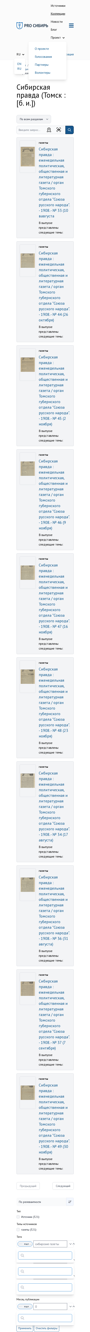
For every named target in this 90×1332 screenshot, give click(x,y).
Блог (54, 29)
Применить (24, 1328)
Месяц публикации (27, 1299)
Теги (19, 1237)
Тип (18, 1211)
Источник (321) (30, 1217)
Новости (57, 22)
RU (19, 69)
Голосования (43, 57)
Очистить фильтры (46, 1328)
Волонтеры (42, 73)
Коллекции (58, 14)
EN (19, 64)
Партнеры (41, 65)
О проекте (42, 49)
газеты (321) (28, 1229)
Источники (58, 6)
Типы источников (26, 1224)
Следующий (63, 1186)
